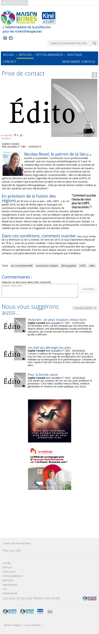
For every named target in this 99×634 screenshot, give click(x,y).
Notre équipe (10, 593)
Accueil (7, 563)
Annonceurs (10, 584)
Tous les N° (9, 571)
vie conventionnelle (22, 265)
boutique (8, 580)
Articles (25, 55)
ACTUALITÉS (6, 135)
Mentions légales (13, 625)
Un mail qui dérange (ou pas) (49, 347)
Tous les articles (85, 308)
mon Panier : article (78, 62)
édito (92, 265)
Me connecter (14, 2)
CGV (5, 589)
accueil (8, 55)
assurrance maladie (47, 265)
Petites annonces (49, 55)
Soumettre (88, 288)
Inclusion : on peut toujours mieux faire (57, 320)
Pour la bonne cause (43, 374)
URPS (83, 265)
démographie (68, 265)
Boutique (75, 55)
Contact (9, 62)
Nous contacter (32, 625)
